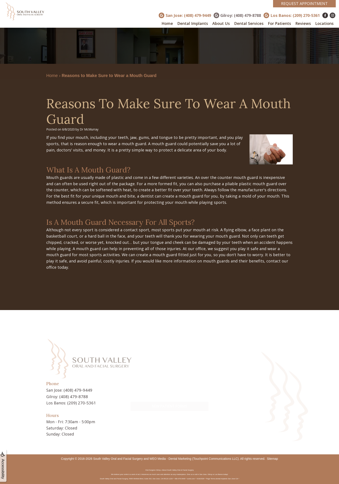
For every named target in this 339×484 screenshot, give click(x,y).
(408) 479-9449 (77, 389)
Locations (324, 23)
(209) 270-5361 (80, 402)
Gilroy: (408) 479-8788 (240, 15)
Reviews (303, 23)
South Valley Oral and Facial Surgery (118, 458)
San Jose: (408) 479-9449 (188, 15)
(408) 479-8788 (72, 396)
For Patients (279, 23)
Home (167, 23)
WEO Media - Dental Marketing (170, 458)
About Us (221, 23)
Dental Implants (192, 23)
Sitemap (272, 458)
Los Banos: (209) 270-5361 (295, 15)
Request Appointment (304, 3)
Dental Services (249, 23)
